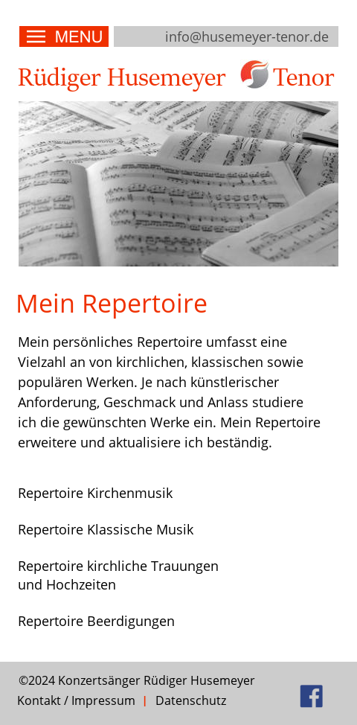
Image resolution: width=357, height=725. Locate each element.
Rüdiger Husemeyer (122, 78)
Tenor (304, 78)
